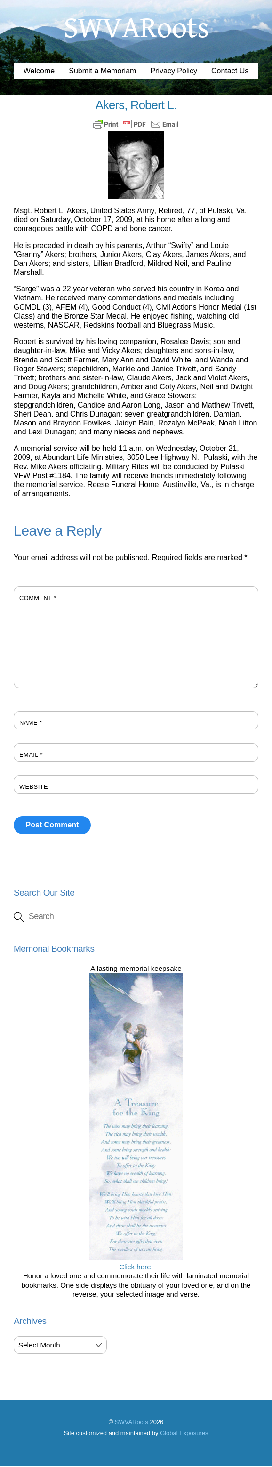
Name (30, 724)
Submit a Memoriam (102, 72)
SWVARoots (131, 1423)
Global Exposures (184, 1434)
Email (31, 756)
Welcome (39, 72)
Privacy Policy (173, 72)
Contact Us (229, 72)
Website (33, 788)
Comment (37, 599)
